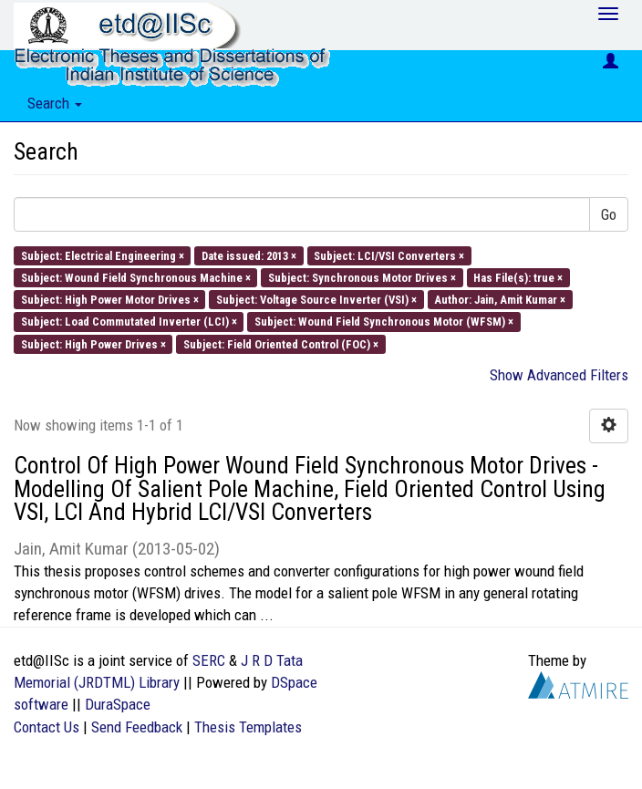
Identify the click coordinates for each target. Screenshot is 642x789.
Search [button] (54, 103)
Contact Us (46, 727)
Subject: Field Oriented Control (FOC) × (280, 343)
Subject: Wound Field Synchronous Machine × (136, 277)
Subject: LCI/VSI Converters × (389, 255)
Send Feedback (136, 727)
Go (608, 214)
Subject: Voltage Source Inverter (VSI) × (316, 299)
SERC (208, 660)
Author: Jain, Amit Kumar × (499, 299)
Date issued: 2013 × (249, 255)
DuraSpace (117, 704)
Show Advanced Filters (559, 375)
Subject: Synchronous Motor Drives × (362, 277)
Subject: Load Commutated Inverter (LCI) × (129, 321)
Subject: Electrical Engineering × (102, 255)
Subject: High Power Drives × (93, 343)
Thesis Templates (248, 727)
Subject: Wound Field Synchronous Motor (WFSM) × (383, 321)
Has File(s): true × (518, 277)
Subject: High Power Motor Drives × (110, 299)
